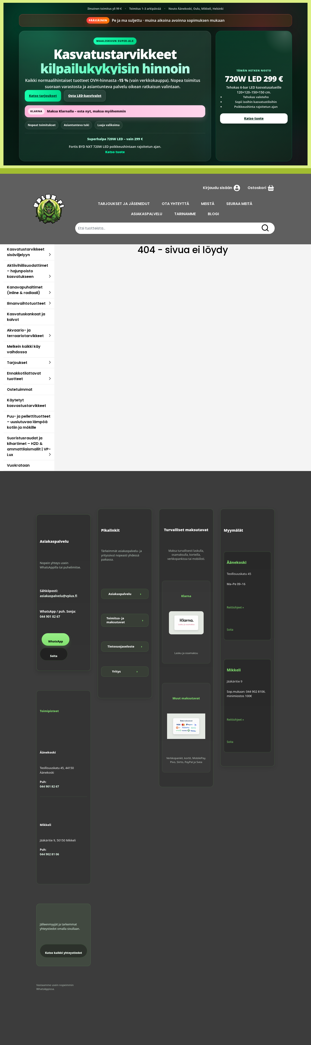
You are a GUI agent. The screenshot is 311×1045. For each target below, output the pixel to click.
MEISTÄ (207, 203)
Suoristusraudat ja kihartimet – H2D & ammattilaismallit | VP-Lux (29, 446)
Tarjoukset (17, 362)
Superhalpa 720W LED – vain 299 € (115, 139)
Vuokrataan (18, 465)
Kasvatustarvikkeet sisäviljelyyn (25, 252)
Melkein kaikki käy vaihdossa (23, 349)
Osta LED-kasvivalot (84, 95)
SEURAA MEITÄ (239, 203)
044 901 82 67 (50, 616)
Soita (53, 656)
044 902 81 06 (49, 854)
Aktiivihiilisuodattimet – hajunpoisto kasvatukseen (27, 271)
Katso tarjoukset (43, 95)
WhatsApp (55, 641)
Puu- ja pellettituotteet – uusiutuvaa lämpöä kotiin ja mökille (28, 422)
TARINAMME (185, 214)
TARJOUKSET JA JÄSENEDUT (124, 203)
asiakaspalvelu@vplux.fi (58, 596)
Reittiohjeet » (235, 607)
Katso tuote (115, 152)
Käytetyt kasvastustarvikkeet (26, 402)
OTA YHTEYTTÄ (175, 203)
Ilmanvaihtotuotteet (26, 303)
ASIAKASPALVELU (146, 214)
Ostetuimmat (19, 389)
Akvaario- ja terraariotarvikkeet (25, 333)
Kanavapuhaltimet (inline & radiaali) (25, 290)
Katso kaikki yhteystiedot (63, 953)
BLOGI (213, 214)
